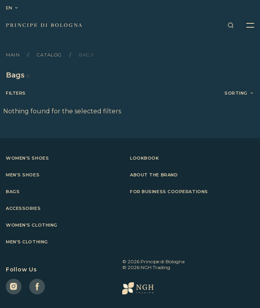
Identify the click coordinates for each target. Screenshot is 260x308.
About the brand (154, 175)
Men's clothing (27, 242)
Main (13, 55)
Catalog (50, 55)
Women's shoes (27, 158)
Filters (16, 93)
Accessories (23, 208)
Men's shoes (22, 175)
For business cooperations (169, 191)
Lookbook (144, 158)
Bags (13, 191)
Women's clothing (31, 225)
